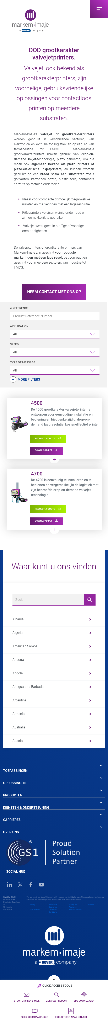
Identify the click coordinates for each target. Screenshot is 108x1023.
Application (19, 326)
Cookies (91, 905)
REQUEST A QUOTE (48, 438)
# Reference (19, 308)
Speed (14, 344)
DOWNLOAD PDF (46, 450)
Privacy (32, 905)
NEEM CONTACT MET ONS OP (54, 291)
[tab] (54, 768)
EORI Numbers (35, 910)
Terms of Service (75, 910)
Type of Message (22, 362)
